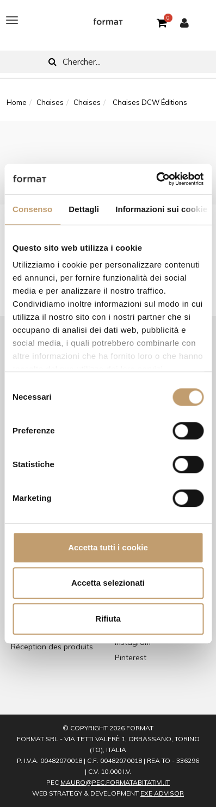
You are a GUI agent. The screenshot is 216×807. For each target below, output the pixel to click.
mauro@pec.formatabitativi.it (115, 782)
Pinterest (130, 657)
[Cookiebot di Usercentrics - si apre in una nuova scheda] (155, 179)
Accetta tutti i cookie (108, 547)
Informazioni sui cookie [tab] (161, 209)
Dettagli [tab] (84, 209)
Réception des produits (52, 646)
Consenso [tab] (32, 209)
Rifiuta (108, 618)
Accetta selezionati (108, 582)
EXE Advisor (162, 793)
